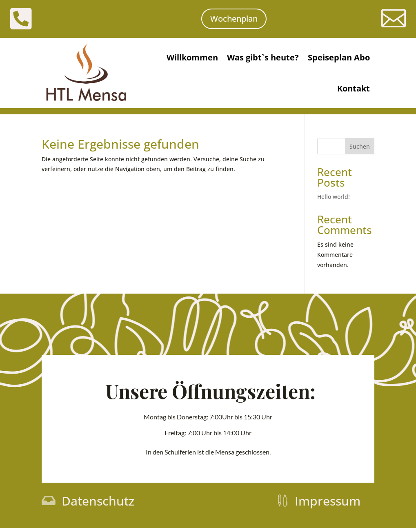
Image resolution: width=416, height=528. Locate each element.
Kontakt (353, 88)
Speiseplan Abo (339, 57)
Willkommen (192, 57)
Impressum (327, 500)
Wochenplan (234, 18)
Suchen (359, 146)
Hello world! (333, 197)
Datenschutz (98, 500)
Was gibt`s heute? (263, 57)
